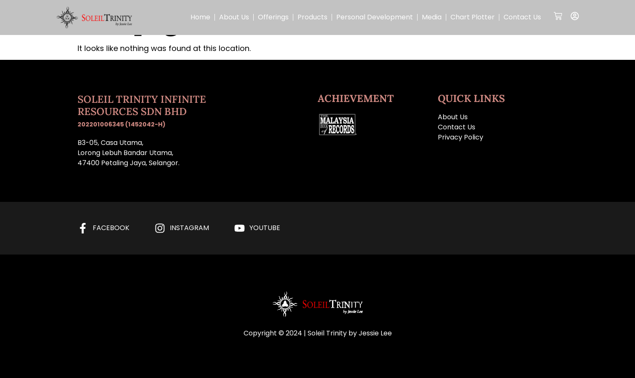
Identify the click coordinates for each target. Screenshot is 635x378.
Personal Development (374, 17)
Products (312, 17)
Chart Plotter (472, 17)
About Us (234, 17)
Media (432, 17)
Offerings (273, 17)
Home (200, 17)
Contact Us (522, 17)
